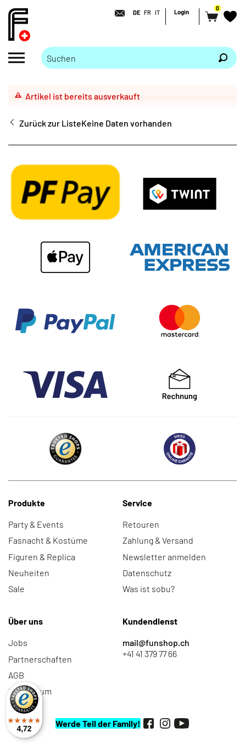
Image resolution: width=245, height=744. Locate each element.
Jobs (17, 642)
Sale (16, 588)
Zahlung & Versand (157, 540)
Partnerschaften (40, 659)
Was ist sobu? (148, 588)
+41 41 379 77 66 (149, 653)
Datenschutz (146, 572)
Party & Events (36, 524)
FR (147, 12)
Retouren (140, 524)
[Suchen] (223, 58)
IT (157, 12)
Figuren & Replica (41, 556)
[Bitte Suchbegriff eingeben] (125, 58)
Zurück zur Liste (50, 123)
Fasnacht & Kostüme (48, 540)
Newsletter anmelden (164, 556)
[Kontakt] (116, 13)
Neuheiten (28, 572)
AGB (16, 675)
